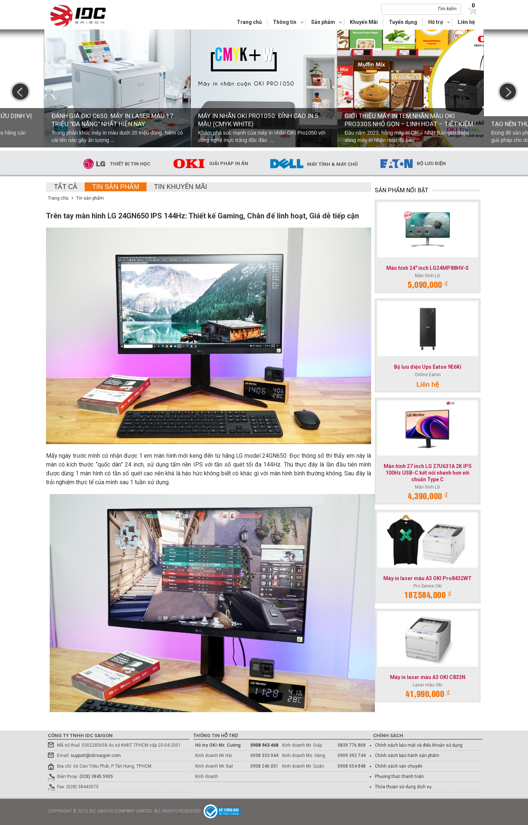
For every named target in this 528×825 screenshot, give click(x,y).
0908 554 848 (352, 766)
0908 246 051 (264, 766)
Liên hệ (466, 22)
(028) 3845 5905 (96, 776)
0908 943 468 (264, 745)
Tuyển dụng (403, 22)
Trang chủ (249, 22)
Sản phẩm (323, 22)
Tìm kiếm (447, 8)
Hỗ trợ (435, 22)
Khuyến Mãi (364, 22)
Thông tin (284, 22)
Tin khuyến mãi (180, 186)
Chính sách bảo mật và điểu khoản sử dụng (418, 745)
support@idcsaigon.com (96, 755)
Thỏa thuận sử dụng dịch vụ (403, 786)
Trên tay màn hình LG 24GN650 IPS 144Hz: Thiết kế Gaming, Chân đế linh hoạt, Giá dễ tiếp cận (202, 215)
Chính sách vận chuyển (398, 766)
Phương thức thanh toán (399, 776)
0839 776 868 (352, 745)
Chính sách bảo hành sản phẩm (407, 755)
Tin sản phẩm (115, 186)
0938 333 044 (264, 755)
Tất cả (66, 186)
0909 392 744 (352, 755)
